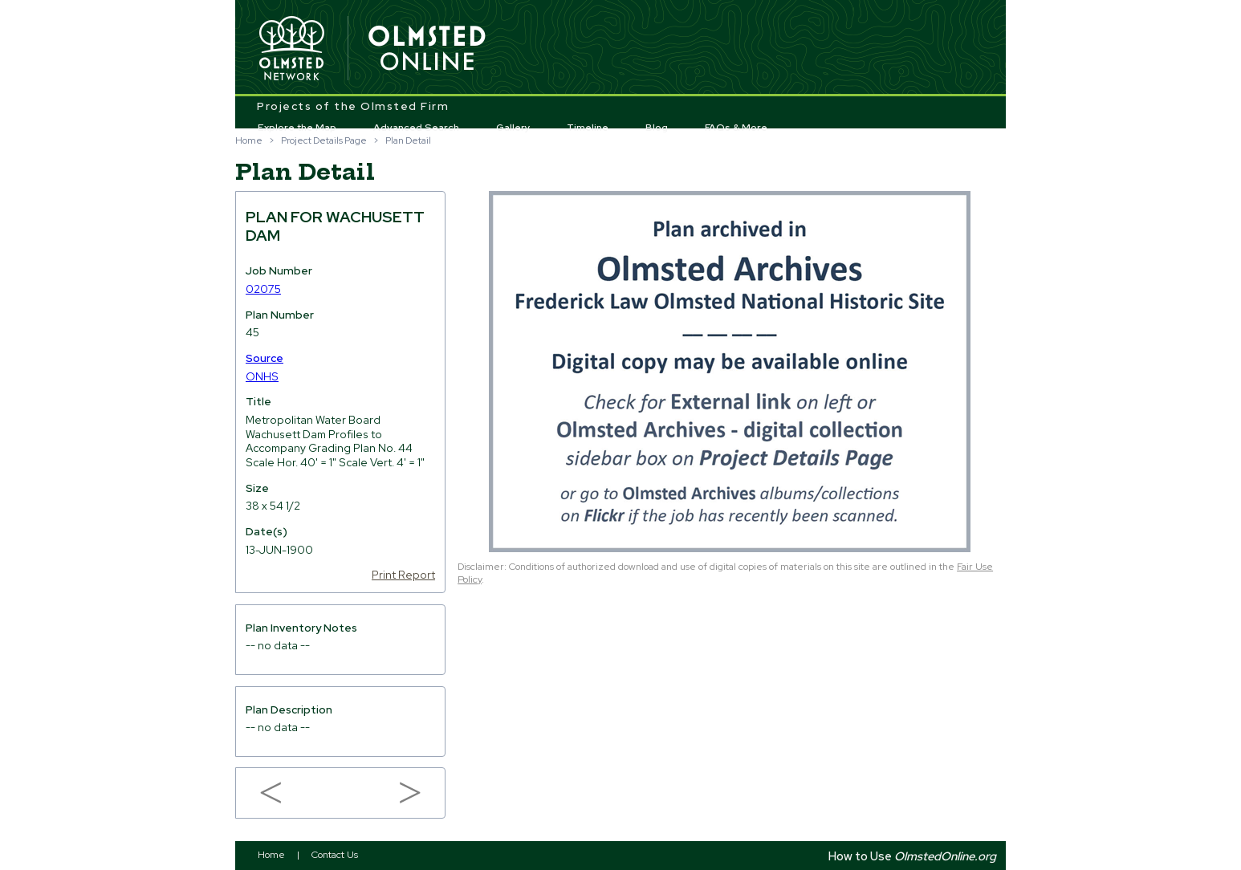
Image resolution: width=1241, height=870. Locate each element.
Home (248, 140)
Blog (656, 127)
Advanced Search (416, 127)
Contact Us (334, 854)
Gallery (513, 127)
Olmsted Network (291, 49)
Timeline (587, 127)
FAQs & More (736, 127)
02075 (263, 289)
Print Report (403, 574)
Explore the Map (297, 127)
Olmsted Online (427, 48)
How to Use (912, 856)
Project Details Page (324, 140)
